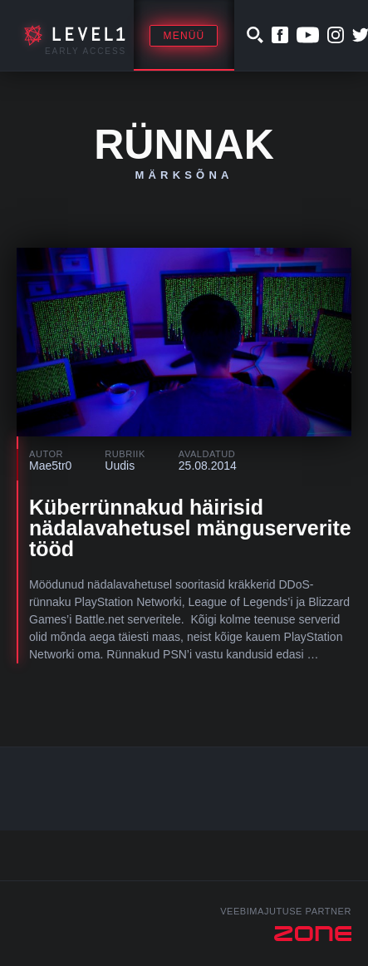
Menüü (183, 36)
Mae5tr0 (50, 465)
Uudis (120, 465)
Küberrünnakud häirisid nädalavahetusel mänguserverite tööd (190, 527)
